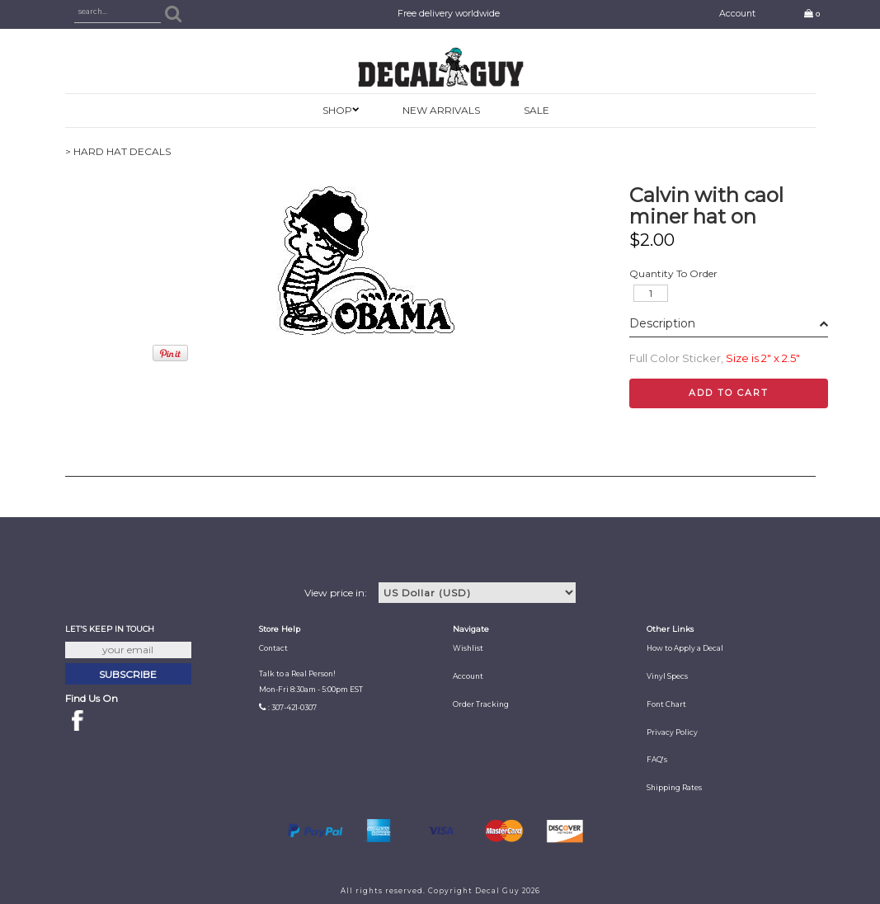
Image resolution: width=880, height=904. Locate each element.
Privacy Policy (672, 732)
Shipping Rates (674, 788)
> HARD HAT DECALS (118, 151)
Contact (273, 648)
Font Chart (666, 704)
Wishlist (468, 648)
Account (737, 13)
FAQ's (657, 760)
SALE (536, 110)
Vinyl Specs (667, 676)
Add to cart (729, 392)
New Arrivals (441, 110)
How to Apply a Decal (685, 648)
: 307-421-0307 (292, 708)
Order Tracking (481, 704)
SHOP (337, 110)
